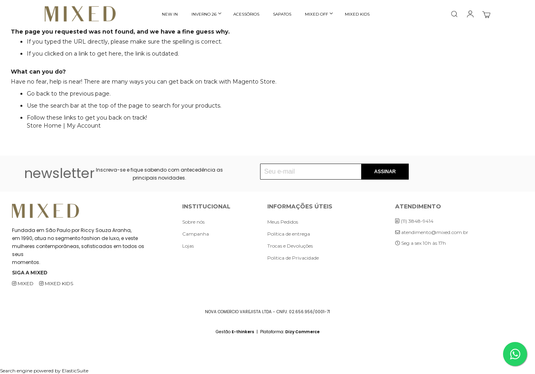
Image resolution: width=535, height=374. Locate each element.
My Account (84, 125)
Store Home (44, 125)
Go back (38, 93)
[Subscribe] (384, 172)
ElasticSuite (75, 371)
